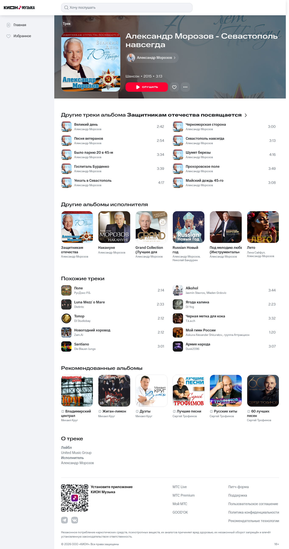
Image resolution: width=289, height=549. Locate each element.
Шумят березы (198, 152)
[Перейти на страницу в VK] (74, 520)
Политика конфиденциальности (253, 512)
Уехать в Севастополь (93, 180)
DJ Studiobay (82, 321)
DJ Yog (190, 307)
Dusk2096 (192, 349)
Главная (16, 25)
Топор (79, 316)
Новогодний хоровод (92, 330)
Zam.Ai (78, 335)
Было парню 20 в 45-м (93, 152)
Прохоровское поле (202, 166)
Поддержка (237, 495)
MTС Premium (184, 495)
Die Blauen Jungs (85, 349)
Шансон (132, 76)
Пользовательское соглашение (253, 504)
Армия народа (198, 344)
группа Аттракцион (237, 335)
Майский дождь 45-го (204, 180)
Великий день (86, 124)
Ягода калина (197, 302)
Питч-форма (238, 487)
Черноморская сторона (206, 124)
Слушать (146, 87)
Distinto (79, 307)
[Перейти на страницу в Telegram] (64, 520)
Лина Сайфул (256, 253)
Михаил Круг (69, 420)
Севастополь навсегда (205, 138)
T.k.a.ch (190, 321)
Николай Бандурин (185, 260)
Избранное (18, 36)
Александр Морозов (87, 129)
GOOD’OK (180, 512)
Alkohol (192, 288)
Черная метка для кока (205, 316)
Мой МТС (180, 504)
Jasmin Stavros (195, 293)
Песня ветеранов (88, 138)
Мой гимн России (201, 330)
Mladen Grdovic (216, 293)
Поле (78, 288)
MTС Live (180, 487)
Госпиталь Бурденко (91, 166)
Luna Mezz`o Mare (89, 302)
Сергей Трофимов (185, 416)
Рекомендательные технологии (253, 521)
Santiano (81, 344)
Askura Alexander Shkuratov (204, 335)
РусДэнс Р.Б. (82, 293)
